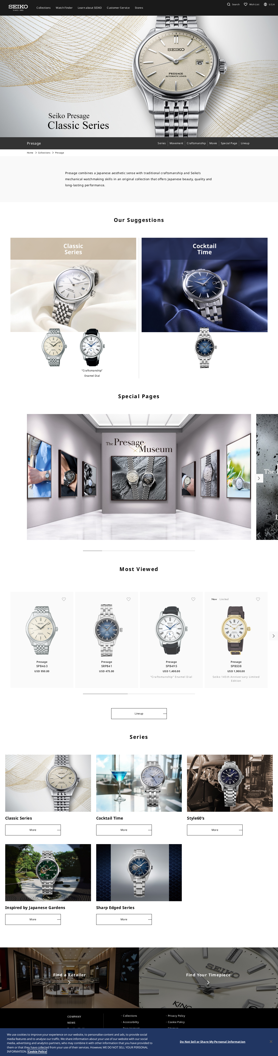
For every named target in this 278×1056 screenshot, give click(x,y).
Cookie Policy (176, 1022)
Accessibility (131, 1022)
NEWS (71, 1023)
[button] (233, 4)
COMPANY (74, 1016)
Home (30, 152)
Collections (44, 152)
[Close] (271, 1042)
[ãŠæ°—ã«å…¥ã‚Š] (64, 614)
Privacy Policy (176, 1016)
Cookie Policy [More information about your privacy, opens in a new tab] (37, 1052)
